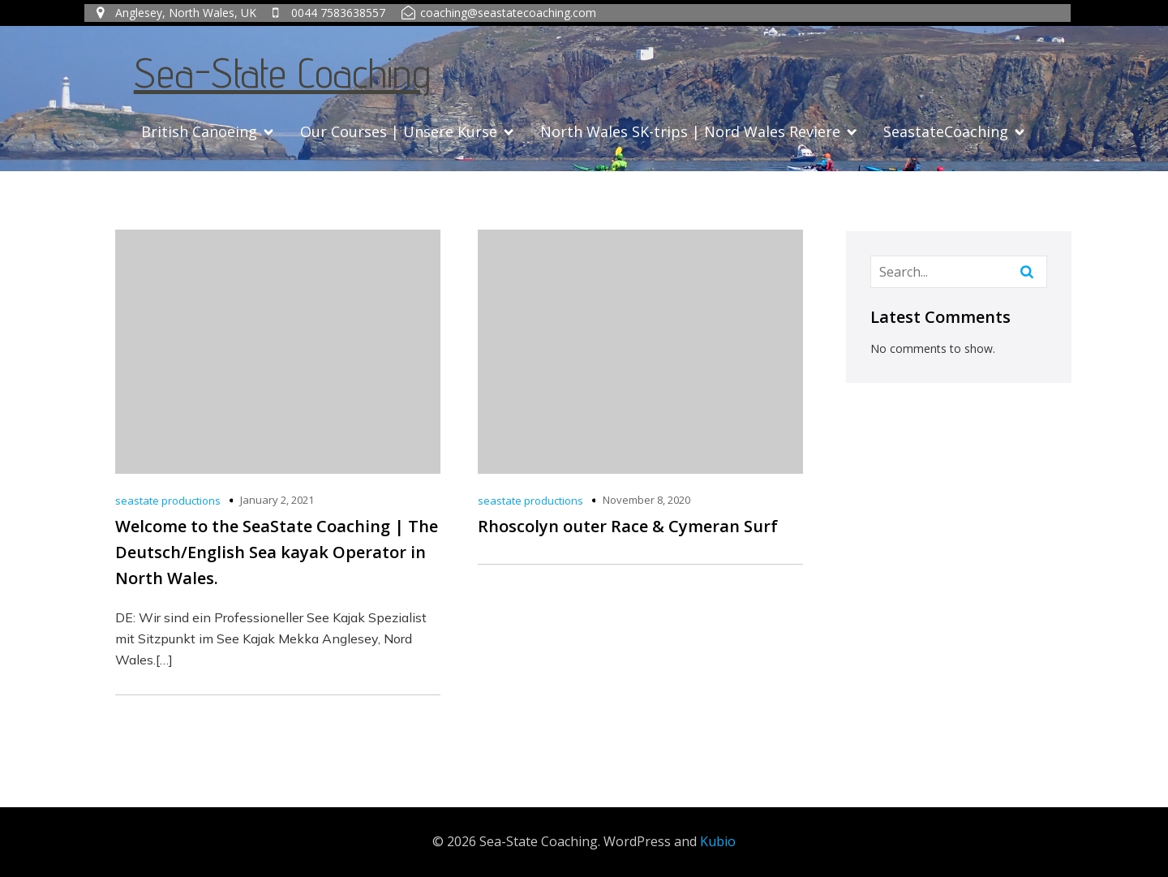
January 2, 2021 (277, 499)
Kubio (718, 841)
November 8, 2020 (646, 499)
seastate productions (168, 500)
